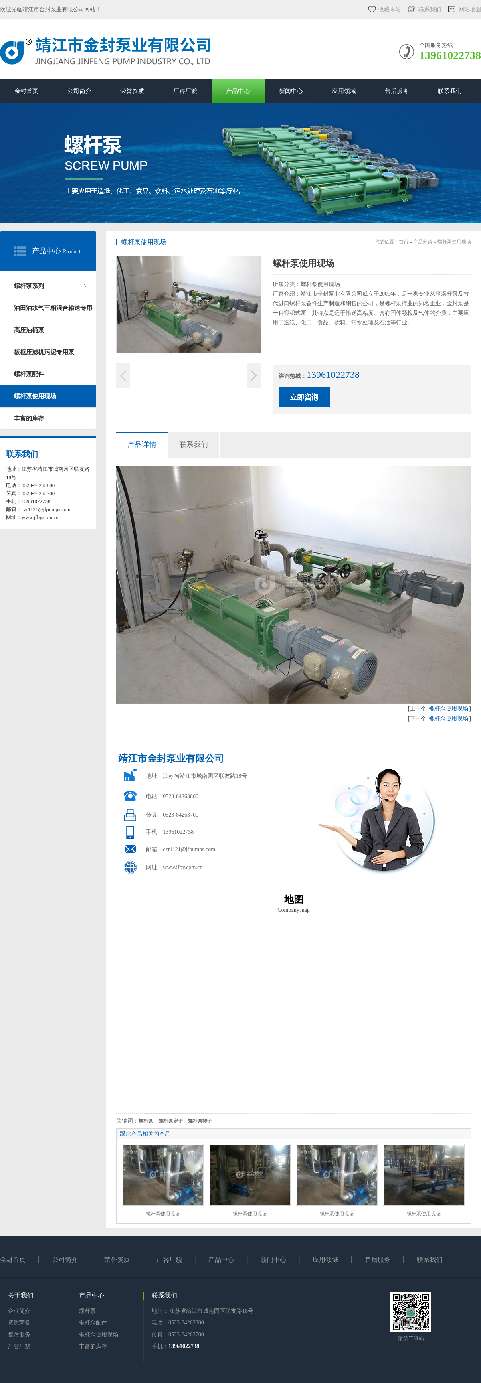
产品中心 (238, 91)
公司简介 (79, 91)
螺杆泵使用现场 (35, 396)
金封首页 (26, 91)
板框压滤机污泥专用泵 (44, 352)
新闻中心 (291, 91)
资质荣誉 (19, 1323)
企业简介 (19, 1311)
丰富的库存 (29, 418)
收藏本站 (389, 9)
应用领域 (344, 91)
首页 (403, 242)
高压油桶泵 (29, 330)
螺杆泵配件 (29, 374)
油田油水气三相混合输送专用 (53, 308)
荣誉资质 (132, 91)
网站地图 (470, 9)
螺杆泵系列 (29, 286)
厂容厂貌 (185, 91)
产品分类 (422, 242)
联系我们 (429, 9)
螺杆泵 (87, 1311)
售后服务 (397, 91)
